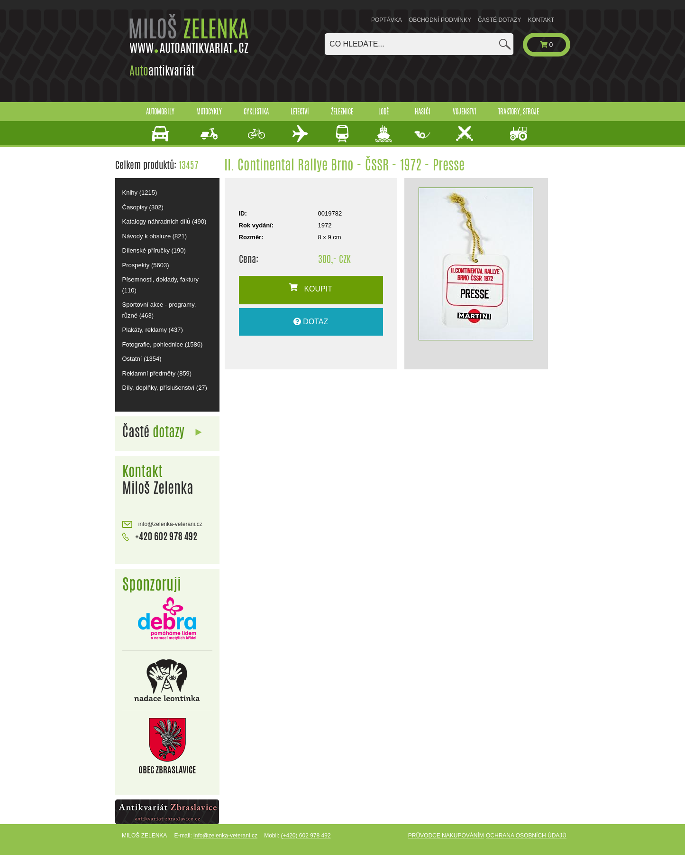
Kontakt (541, 20)
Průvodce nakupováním (446, 835)
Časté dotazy (499, 20)
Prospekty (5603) (145, 265)
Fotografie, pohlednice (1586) (162, 344)
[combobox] (419, 44)
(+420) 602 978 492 (305, 835)
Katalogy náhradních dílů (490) (164, 221)
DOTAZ (310, 322)
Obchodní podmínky (440, 20)
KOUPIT (310, 288)
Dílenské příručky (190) (154, 250)
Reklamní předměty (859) (157, 373)
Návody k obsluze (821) (154, 236)
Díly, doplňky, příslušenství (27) (164, 387)
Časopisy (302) (143, 207)
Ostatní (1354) (142, 358)
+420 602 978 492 (160, 535)
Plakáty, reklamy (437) (152, 329)
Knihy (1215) (139, 192)
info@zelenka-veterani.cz (162, 524)
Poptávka (386, 20)
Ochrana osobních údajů (526, 835)
